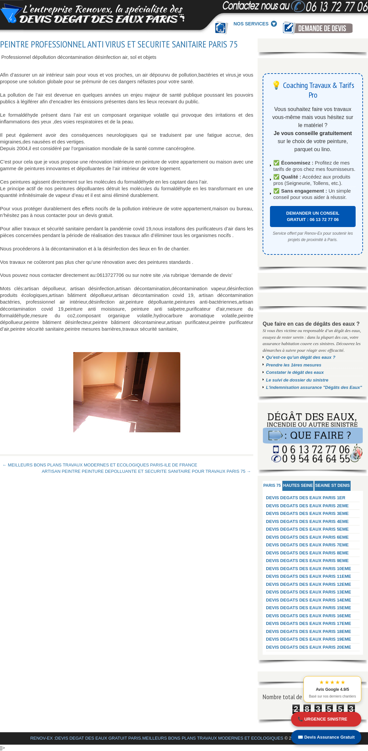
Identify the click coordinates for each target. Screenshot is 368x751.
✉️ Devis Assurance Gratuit (326, 737)
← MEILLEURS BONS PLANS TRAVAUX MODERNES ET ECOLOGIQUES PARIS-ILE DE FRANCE (99, 464)
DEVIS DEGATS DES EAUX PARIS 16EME (308, 615)
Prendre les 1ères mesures (293, 364)
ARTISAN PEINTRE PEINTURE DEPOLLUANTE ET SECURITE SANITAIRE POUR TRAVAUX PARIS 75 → (146, 471)
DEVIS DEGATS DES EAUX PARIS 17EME (308, 623)
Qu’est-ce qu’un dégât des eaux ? (300, 357)
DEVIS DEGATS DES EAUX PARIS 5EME (307, 529)
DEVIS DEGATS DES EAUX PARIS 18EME (308, 631)
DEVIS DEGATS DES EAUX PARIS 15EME (308, 607)
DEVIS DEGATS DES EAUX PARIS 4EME (307, 521)
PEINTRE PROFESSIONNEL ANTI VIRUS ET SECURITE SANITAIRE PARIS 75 (119, 44)
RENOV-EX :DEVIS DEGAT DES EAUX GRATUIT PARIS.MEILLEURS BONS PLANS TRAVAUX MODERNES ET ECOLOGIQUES (156, 738)
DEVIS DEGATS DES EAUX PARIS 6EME (307, 537)
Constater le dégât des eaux (295, 372)
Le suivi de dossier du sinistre (297, 380)
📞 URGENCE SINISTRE (322, 719)
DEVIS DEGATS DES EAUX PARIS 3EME (307, 513)
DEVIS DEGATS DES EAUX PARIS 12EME (308, 584)
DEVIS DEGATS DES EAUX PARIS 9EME (307, 560)
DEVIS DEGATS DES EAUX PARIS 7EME (307, 544)
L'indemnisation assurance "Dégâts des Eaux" (314, 387)
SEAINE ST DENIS (332, 485)
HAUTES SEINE (298, 485)
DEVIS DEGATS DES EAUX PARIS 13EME (308, 592)
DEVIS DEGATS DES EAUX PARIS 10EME (308, 568)
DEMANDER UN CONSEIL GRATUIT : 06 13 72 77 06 (313, 216)
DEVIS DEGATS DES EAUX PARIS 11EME (308, 576)
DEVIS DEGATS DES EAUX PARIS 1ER (305, 497)
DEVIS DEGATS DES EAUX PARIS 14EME (308, 600)
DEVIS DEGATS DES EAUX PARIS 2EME (307, 505)
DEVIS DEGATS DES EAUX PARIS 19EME (308, 639)
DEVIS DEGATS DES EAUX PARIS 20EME (308, 647)
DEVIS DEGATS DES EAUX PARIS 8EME (307, 552)
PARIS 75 (272, 485)
